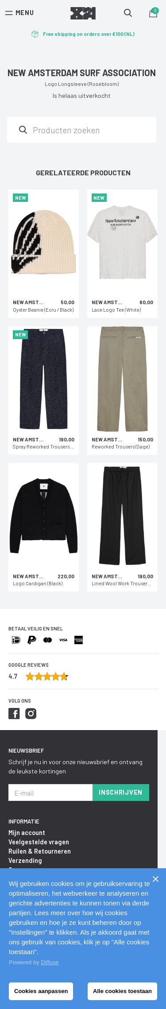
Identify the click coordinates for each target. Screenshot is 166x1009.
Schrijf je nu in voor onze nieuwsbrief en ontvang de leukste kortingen (75, 766)
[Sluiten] (155, 878)
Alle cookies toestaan (122, 991)
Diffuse (49, 962)
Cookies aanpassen (41, 991)
